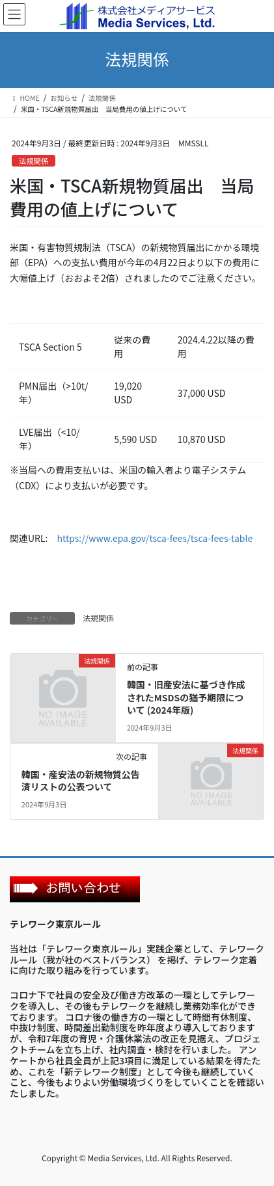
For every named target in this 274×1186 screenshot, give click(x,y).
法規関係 (33, 160)
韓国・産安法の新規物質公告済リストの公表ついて (80, 781)
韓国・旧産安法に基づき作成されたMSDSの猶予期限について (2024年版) (186, 697)
